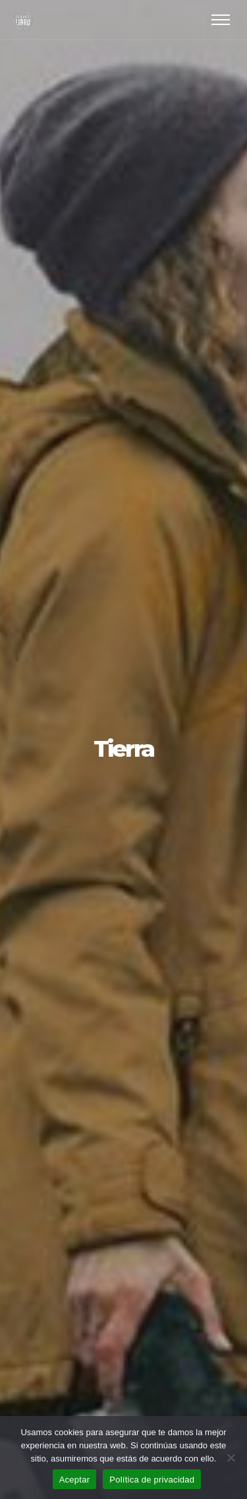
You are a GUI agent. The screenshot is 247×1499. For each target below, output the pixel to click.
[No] (230, 1457)
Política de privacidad (151, 1480)
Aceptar (74, 1480)
